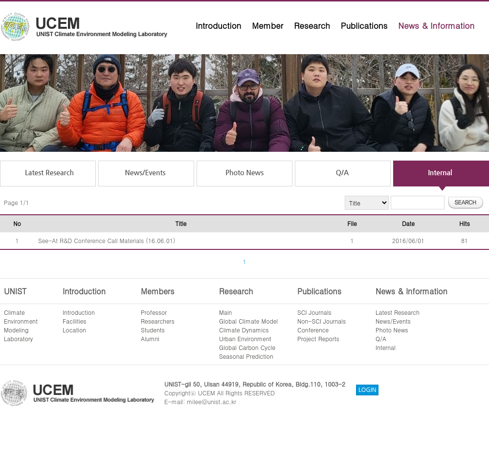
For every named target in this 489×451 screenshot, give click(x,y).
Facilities (75, 321)
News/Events (393, 321)
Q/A (381, 338)
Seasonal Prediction (246, 356)
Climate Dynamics (244, 330)
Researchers (158, 321)
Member (267, 25)
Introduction (218, 25)
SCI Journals (314, 312)
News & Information (436, 25)
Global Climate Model (248, 321)
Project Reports (318, 338)
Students (153, 330)
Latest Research (398, 312)
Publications (364, 25)
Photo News (392, 330)
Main (225, 312)
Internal (386, 347)
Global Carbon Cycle (247, 347)
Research (312, 25)
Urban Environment (245, 338)
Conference (313, 330)
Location (74, 330)
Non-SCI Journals (321, 321)
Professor (154, 312)
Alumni (150, 338)
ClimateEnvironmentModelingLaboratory (21, 325)
